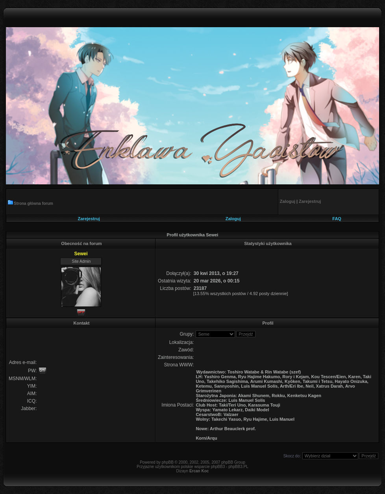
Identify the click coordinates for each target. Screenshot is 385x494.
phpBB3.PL (238, 466)
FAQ (336, 218)
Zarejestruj (89, 218)
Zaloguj (233, 218)
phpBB (168, 462)
